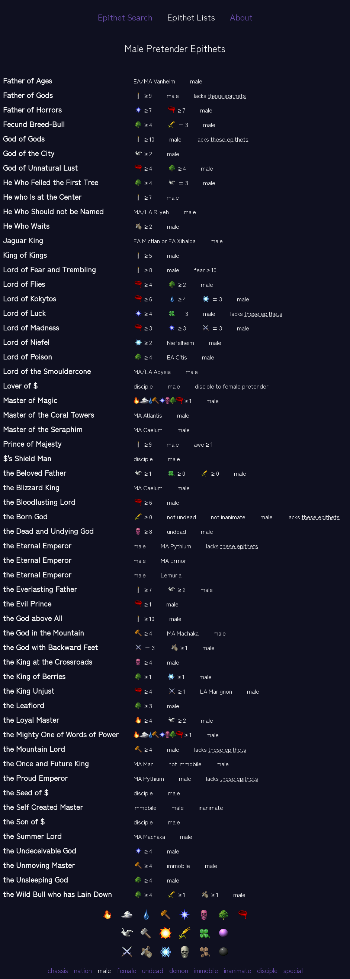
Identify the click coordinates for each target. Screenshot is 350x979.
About (241, 17)
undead (152, 970)
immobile (206, 970)
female (126, 970)
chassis (58, 970)
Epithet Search (125, 17)
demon (178, 970)
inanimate (237, 970)
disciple (267, 970)
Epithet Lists (191, 17)
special (293, 970)
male (104, 970)
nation (83, 970)
